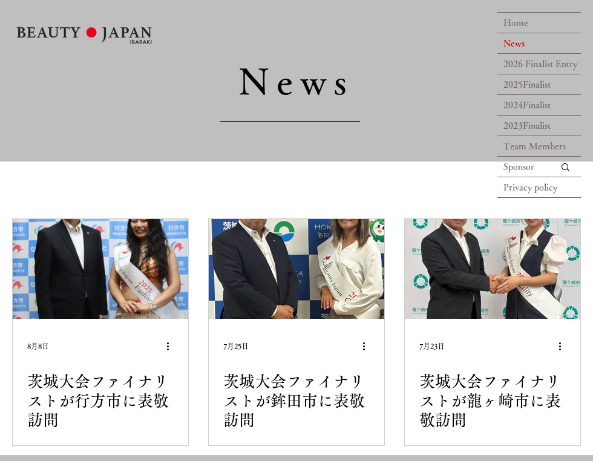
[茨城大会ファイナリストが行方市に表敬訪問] (100, 269)
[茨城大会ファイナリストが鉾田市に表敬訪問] (296, 269)
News (514, 43)
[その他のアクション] (172, 346)
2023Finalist (527, 125)
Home (515, 22)
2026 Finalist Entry (540, 63)
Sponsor (518, 166)
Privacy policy (530, 187)
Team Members (534, 146)
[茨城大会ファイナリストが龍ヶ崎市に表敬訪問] (492, 269)
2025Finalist (527, 84)
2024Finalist (527, 105)
